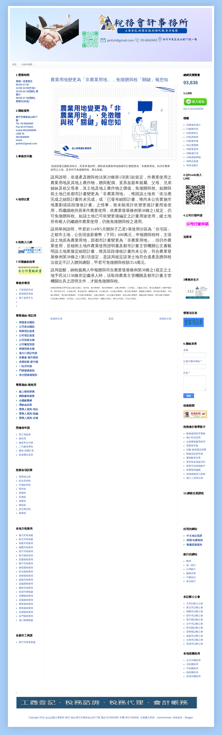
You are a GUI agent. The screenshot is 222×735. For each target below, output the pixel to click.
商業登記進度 (26, 331)
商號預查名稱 (26, 348)
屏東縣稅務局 (26, 608)
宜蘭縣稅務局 (26, 595)
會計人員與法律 (194, 478)
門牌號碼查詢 (26, 370)
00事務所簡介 (193, 125)
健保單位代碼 (26, 442)
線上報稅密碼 (26, 391)
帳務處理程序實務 (195, 433)
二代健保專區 (26, 446)
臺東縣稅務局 (26, 604)
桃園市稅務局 (26, 547)
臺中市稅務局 (26, 563)
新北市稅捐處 (26, 539)
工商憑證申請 (26, 289)
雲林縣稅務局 (26, 575)
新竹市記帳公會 (194, 615)
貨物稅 (22, 492)
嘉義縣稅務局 (26, 583)
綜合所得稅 (25, 480)
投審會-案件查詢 (28, 357)
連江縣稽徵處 (26, 620)
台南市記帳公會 (194, 639)
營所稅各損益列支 (195, 462)
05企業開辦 (192, 145)
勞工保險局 (25, 434)
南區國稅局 (192, 672)
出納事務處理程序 (195, 441)
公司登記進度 (26, 335)
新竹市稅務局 (26, 551)
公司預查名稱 (26, 340)
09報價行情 (192, 153)
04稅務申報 (192, 141)
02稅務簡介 (192, 133)
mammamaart (164, 717)
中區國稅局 (192, 668)
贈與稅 (22, 505)
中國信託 (191, 577)
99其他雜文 (192, 165)
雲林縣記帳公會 (194, 631)
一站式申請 (25, 366)
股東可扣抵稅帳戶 (195, 465)
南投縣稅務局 (26, 567)
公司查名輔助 (26, 326)
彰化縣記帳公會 (194, 627)
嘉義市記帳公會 (194, 635)
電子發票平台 (26, 297)
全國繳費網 (25, 400)
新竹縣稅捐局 (26, 555)
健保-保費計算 (26, 450)
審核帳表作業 (193, 457)
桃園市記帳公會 (194, 611)
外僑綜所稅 (25, 485)
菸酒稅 (22, 497)
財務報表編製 (193, 469)
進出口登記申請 (28, 353)
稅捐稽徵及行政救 (195, 474)
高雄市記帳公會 (194, 643)
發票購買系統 (26, 293)
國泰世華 (191, 573)
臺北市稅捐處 (26, 535)
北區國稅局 (192, 664)
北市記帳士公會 (194, 603)
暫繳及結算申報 (194, 453)
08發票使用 (192, 149)
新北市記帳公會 (194, 607)
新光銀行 (191, 581)
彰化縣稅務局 (26, 571)
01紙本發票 (26, 64)
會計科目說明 (193, 437)
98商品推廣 (192, 161)
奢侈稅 (22, 513)
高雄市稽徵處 (26, 591)
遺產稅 (22, 501)
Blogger (189, 717)
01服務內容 (192, 129)
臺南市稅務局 (26, 587)
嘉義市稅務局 (26, 579)
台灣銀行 (191, 569)
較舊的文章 (165, 318)
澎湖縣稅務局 (26, 612)
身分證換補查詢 (28, 374)
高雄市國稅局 (193, 676)
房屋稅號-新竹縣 (28, 361)
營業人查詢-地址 (28, 409)
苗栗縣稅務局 (26, 559)
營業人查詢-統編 (28, 413)
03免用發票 (192, 137)
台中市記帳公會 (194, 623)
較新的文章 (56, 318)
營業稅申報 (192, 445)
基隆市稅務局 (26, 543)
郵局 (188, 561)
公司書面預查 (26, 344)
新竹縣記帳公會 (194, 619)
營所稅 (22, 488)
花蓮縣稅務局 (26, 600)
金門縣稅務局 (26, 616)
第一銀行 (191, 565)
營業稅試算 (25, 476)
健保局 (22, 438)
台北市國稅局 (193, 660)
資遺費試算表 (26, 454)
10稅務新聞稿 (193, 157)
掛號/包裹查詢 (195, 540)
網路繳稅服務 (26, 395)
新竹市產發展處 (27, 642)
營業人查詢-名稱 (28, 417)
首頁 (14, 64)
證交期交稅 (25, 509)
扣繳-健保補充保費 (196, 449)
